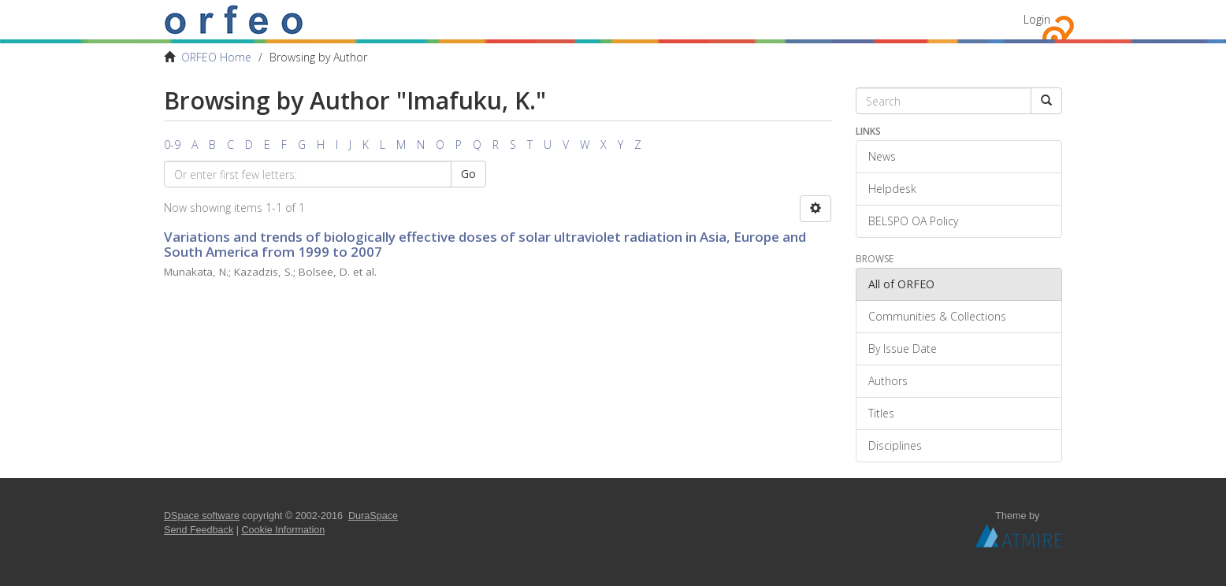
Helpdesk (892, 188)
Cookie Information (283, 530)
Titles (881, 413)
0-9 (172, 144)
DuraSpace (373, 515)
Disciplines (895, 445)
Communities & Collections (937, 316)
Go (468, 173)
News (882, 156)
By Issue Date (902, 348)
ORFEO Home (216, 57)
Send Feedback (198, 530)
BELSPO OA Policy (913, 220)
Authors (888, 380)
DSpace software (202, 515)
